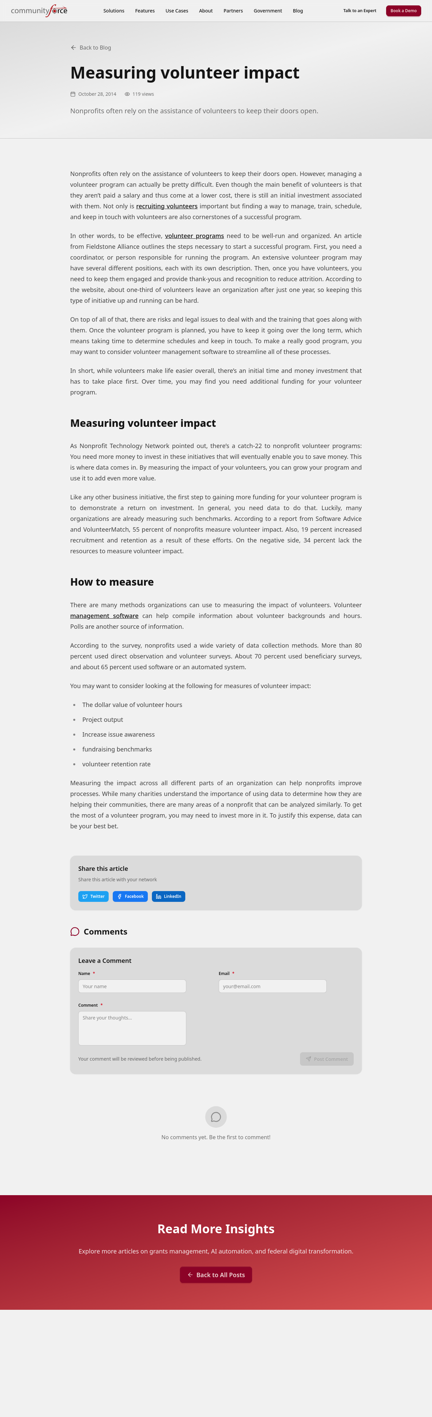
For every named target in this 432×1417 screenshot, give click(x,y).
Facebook (130, 896)
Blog (298, 10)
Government (268, 10)
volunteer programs (194, 236)
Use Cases (177, 10)
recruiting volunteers (166, 206)
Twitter (93, 896)
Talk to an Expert (360, 10)
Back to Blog (90, 47)
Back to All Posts (216, 1275)
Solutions (113, 10)
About (206, 10)
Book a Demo (403, 10)
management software (104, 616)
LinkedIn (168, 896)
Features (145, 10)
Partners (233, 10)
